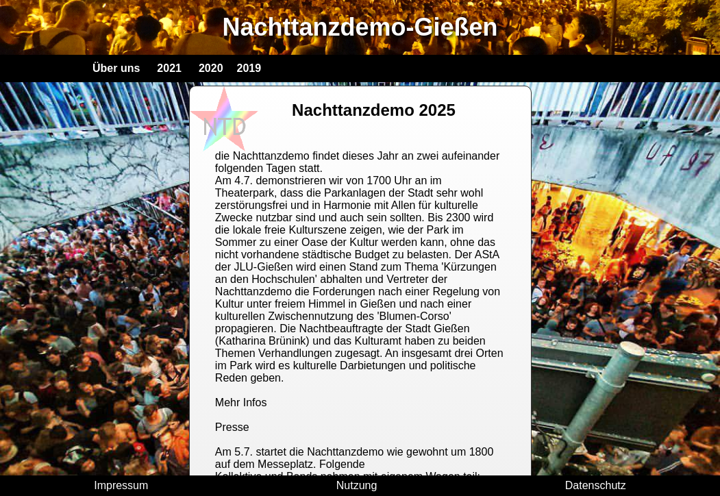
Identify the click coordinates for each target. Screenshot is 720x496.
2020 (211, 68)
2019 (249, 68)
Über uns (116, 68)
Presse (232, 427)
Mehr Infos (241, 402)
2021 (169, 68)
